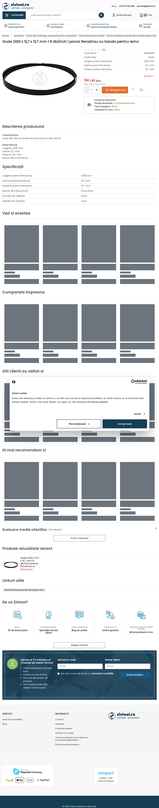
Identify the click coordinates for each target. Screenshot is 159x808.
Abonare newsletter (12, 719)
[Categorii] (14, 15)
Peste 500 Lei (14, 24)
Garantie (147, 24)
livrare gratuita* (16, 27)
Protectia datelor (63, 728)
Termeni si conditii (64, 733)
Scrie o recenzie (79, 538)
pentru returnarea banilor (104, 27)
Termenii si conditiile (102, 673)
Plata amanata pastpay (67, 744)
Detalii (137, 414)
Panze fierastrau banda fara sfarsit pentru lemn (24, 590)
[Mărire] (96, 90)
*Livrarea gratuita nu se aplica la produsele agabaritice (71, 739)
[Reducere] (87, 90)
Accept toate (125, 423)
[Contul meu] (121, 15)
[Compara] (141, 89)
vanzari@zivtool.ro (146, 6)
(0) (103, 49)
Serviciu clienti (57, 24)
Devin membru (135, 674)
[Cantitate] (92, 90)
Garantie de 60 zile (100, 24)
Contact (59, 719)
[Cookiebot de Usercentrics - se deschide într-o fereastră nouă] (133, 382)
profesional (57, 27)
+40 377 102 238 (126, 6)
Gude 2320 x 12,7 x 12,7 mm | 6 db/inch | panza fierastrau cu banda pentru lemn (29, 564)
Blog (114, 6)
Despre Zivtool (79, 645)
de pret (147, 27)
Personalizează (79, 423)
